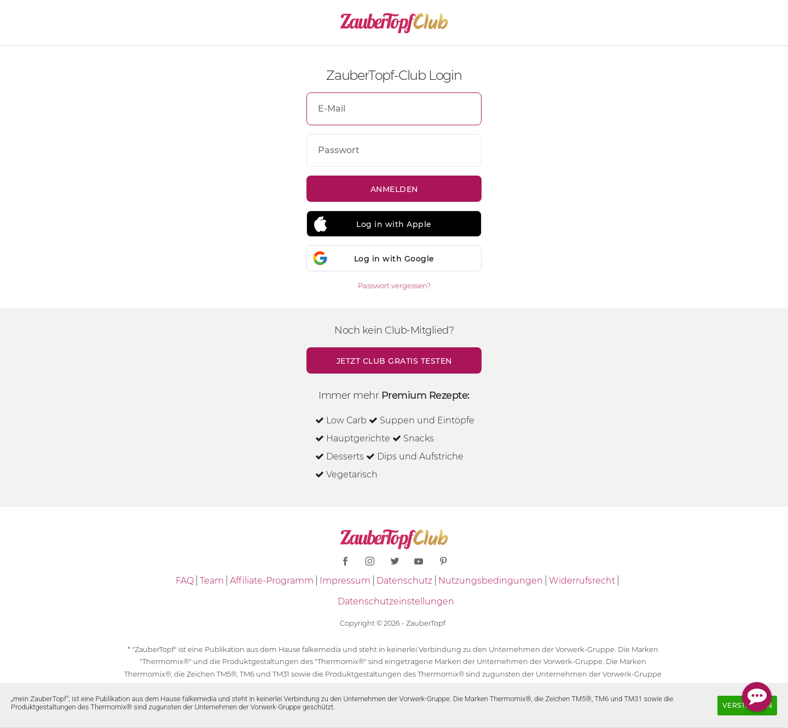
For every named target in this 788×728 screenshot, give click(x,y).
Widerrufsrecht (582, 580)
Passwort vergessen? (394, 285)
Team (212, 580)
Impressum (345, 580)
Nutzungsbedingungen (490, 580)
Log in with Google (394, 259)
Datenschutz (404, 580)
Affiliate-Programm (272, 580)
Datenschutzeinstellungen (396, 601)
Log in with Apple (394, 224)
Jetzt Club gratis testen (394, 361)
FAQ (185, 580)
